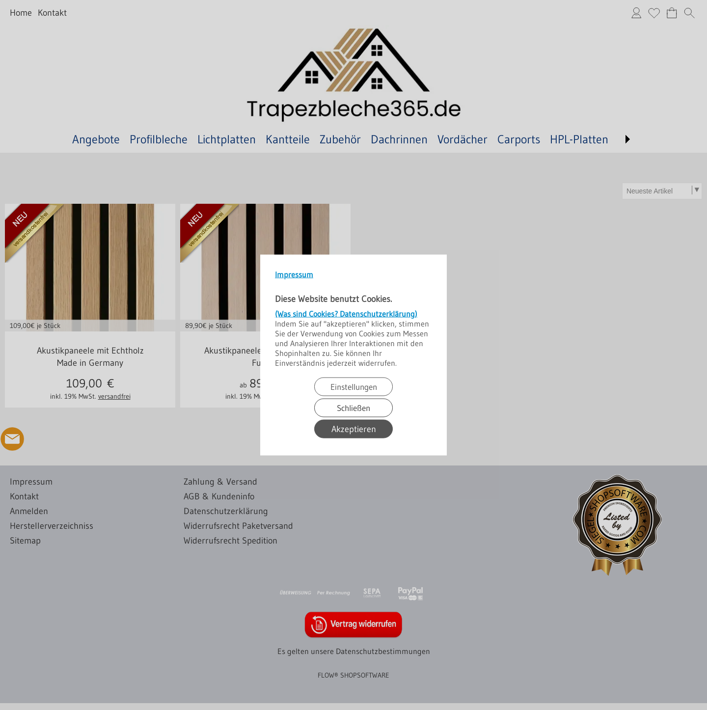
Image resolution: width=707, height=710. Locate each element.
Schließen (353, 408)
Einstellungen (353, 387)
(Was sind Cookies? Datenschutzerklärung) (346, 314)
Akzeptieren (353, 429)
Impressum (294, 274)
